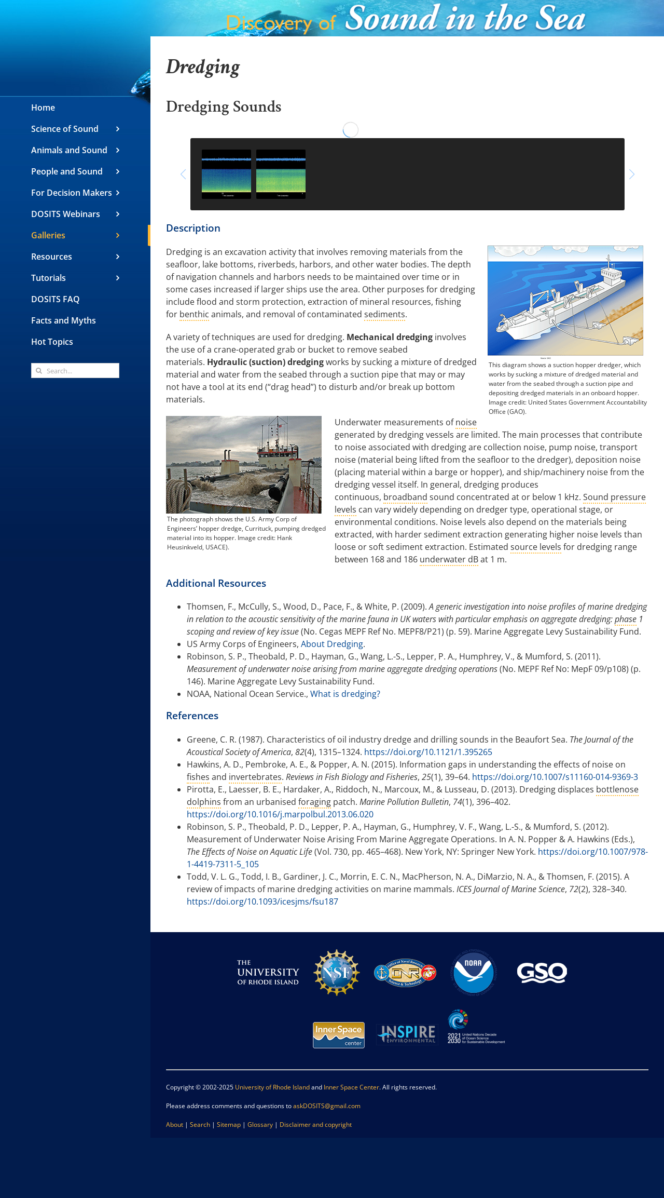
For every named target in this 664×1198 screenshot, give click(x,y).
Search (200, 1124)
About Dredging (332, 644)
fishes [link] (198, 777)
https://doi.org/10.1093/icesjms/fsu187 (262, 901)
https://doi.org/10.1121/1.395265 (428, 752)
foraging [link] (314, 801)
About (174, 1124)
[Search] (38, 370)
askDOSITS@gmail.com (327, 1105)
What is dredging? (345, 693)
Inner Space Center (351, 1087)
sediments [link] (384, 314)
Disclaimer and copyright (316, 1124)
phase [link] (626, 619)
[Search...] (75, 370)
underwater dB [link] (449, 559)
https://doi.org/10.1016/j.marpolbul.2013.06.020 (280, 814)
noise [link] (466, 422)
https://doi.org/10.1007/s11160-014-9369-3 (555, 777)
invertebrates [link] (255, 777)
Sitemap (229, 1124)
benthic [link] (194, 314)
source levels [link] (535, 547)
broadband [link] (405, 497)
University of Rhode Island (272, 1087)
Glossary (260, 1124)
